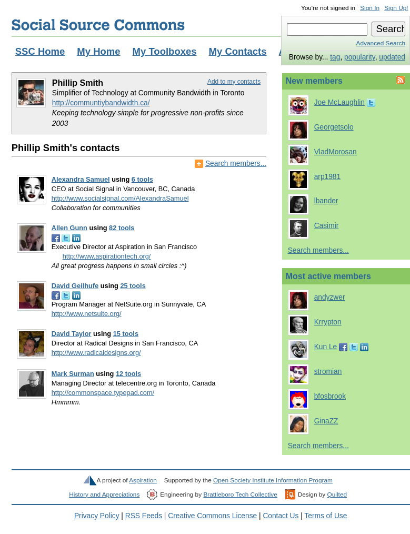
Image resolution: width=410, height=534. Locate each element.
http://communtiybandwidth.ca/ (101, 103)
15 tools (125, 334)
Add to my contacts (234, 81)
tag (335, 57)
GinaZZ (326, 421)
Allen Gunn (69, 228)
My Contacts (238, 51)
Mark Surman (73, 374)
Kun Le (325, 347)
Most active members (328, 276)
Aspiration (143, 480)
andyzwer (329, 297)
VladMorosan (335, 152)
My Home (98, 51)
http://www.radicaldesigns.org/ (96, 353)
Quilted (337, 494)
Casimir (326, 226)
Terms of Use (325, 516)
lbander (326, 201)
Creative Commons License (212, 516)
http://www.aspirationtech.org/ (107, 256)
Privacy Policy (96, 516)
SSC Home (40, 51)
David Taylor (72, 334)
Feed (399, 80)
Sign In (369, 8)
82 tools (121, 228)
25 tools (132, 286)
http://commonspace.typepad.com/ (103, 393)
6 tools (142, 179)
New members (314, 80)
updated (392, 57)
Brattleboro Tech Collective (240, 494)
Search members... (235, 163)
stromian (328, 371)
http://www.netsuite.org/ (87, 314)
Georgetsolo (334, 127)
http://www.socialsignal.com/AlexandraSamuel (120, 198)
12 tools (128, 374)
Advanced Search (380, 43)
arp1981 (327, 177)
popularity (359, 57)
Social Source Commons (98, 25)
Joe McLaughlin (339, 102)
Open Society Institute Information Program (273, 480)
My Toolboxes (165, 51)
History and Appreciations (104, 494)
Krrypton (328, 322)
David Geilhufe (75, 286)
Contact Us (280, 516)
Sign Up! (396, 8)
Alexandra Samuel (81, 179)
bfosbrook (330, 396)
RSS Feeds (143, 516)
